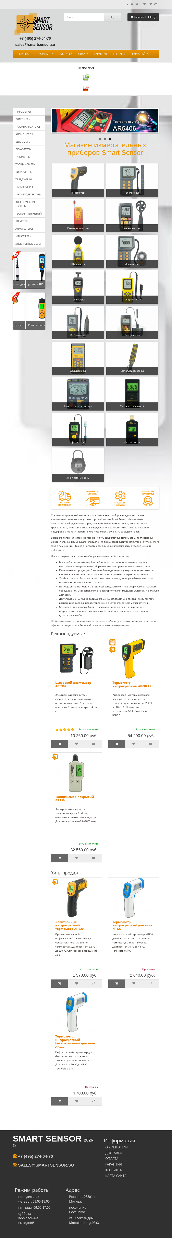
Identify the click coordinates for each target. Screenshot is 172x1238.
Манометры (23, 236)
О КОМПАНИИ (44, 54)
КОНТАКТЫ (119, 54)
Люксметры (23, 149)
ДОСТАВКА (65, 54)
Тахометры (22, 157)
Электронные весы (28, 243)
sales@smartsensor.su (35, 45)
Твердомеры (23, 179)
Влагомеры (22, 119)
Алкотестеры (24, 228)
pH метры (21, 221)
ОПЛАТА (83, 54)
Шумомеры (22, 141)
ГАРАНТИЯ (100, 54)
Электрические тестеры (25, 204)
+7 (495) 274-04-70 (35, 38)
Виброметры (23, 172)
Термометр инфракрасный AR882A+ (131, 684)
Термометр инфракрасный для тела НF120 (132, 925)
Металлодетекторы (28, 194)
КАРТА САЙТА (140, 54)
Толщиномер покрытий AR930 (74, 798)
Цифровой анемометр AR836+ (73, 684)
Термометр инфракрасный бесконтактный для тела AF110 (75, 1041)
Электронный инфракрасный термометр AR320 (69, 925)
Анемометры (24, 134)
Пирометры (23, 111)
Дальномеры (24, 187)
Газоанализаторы (27, 126)
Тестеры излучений (28, 213)
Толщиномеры (25, 164)
